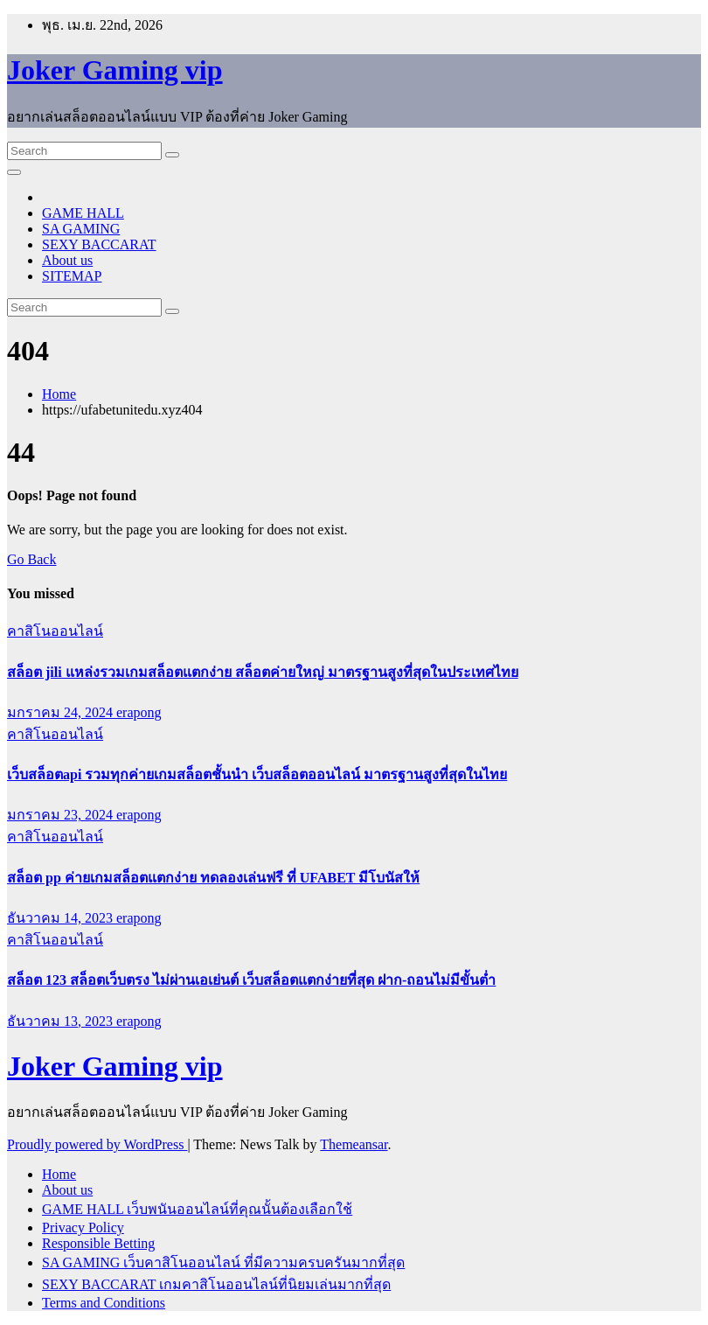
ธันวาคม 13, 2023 (61, 1021)
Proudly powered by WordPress (97, 1144)
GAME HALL (83, 213)
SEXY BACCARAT (99, 244)
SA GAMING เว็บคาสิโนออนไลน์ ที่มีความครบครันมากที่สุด (223, 1262)
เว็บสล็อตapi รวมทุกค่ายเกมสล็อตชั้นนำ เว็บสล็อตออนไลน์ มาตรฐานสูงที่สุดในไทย (257, 774)
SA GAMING (81, 228)
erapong (139, 712)
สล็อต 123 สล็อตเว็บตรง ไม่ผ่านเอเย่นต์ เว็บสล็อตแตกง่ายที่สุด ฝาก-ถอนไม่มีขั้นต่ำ (251, 980)
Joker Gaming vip (115, 70)
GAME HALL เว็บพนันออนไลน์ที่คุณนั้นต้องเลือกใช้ (197, 1209)
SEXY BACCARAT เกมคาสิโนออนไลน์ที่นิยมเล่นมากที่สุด (216, 1284)
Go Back (31, 559)
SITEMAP (71, 275)
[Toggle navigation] (14, 172)
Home (59, 394)
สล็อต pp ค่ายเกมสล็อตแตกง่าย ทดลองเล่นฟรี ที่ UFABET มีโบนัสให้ (213, 877)
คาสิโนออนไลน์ (55, 631)
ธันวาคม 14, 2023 (61, 917)
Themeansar (353, 1144)
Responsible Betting (98, 1243)
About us (67, 260)
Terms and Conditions (103, 1302)
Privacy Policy (83, 1227)
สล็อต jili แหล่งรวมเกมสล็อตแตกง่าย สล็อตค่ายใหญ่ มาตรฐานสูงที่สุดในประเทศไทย (262, 672)
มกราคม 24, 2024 (61, 712)
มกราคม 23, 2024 (61, 814)
